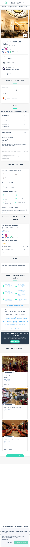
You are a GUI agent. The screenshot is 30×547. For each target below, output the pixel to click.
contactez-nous (15, 328)
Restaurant (5, 227)
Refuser (9, 542)
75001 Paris (5, 230)
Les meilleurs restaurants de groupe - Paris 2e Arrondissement (22, 286)
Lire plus (4, 212)
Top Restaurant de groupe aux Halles (15, 317)
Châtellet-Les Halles (14, 227)
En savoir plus (5, 539)
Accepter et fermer (21, 542)
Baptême (7, 195)
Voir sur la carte (6, 231)
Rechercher (15, 341)
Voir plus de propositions (15, 456)
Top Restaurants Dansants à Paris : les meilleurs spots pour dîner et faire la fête (22, 293)
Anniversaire (20, 195)
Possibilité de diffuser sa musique (9, 186)
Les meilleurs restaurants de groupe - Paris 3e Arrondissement (9, 293)
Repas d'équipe (21, 202)
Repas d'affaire (21, 198)
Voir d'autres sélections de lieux (15, 305)
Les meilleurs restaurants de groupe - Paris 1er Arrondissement (9, 286)
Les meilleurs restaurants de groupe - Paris (8, 299)
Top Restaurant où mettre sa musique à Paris (22, 299)
